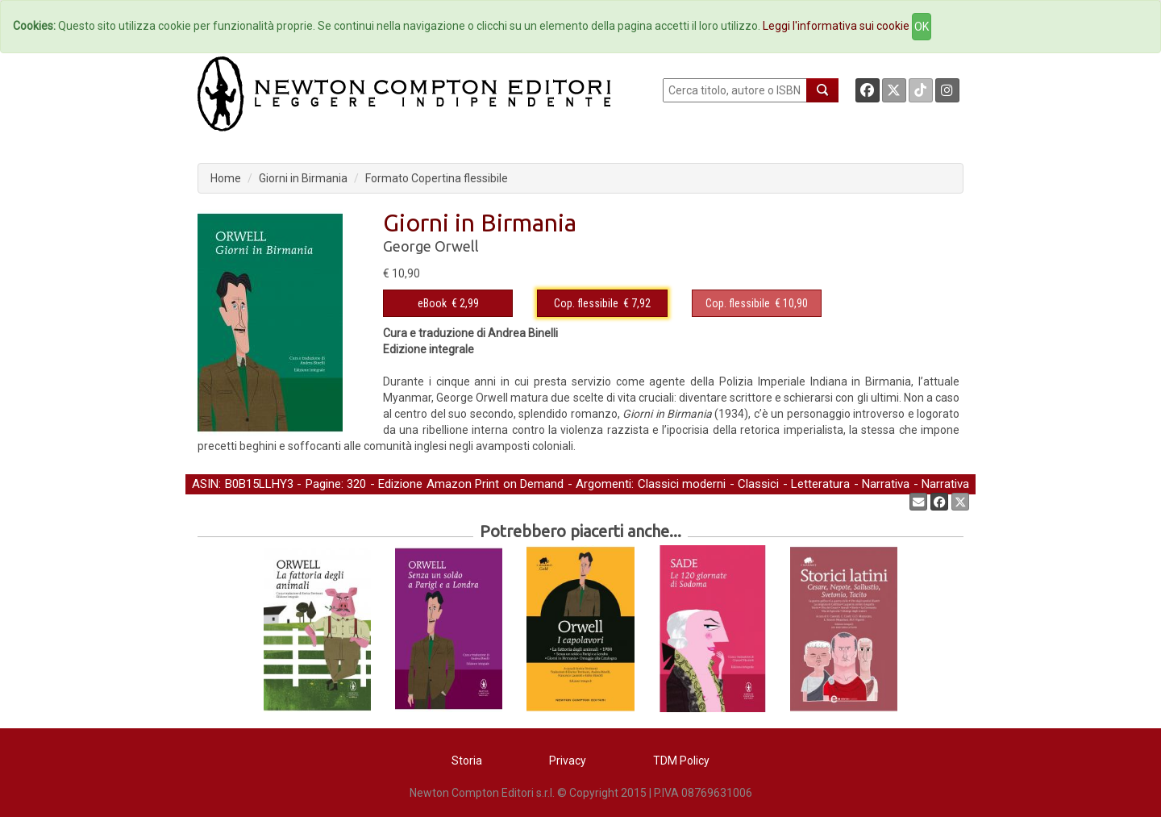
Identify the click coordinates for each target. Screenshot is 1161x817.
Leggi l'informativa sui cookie (836, 25)
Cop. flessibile (586, 303)
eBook (432, 303)
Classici (758, 484)
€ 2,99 (448, 303)
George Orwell (431, 246)
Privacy (567, 760)
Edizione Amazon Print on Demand (471, 484)
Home (225, 178)
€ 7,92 (602, 303)
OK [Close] (921, 26)
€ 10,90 (756, 303)
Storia (467, 760)
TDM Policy (681, 760)
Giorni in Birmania (303, 178)
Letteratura (820, 484)
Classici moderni (682, 484)
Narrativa (885, 484)
